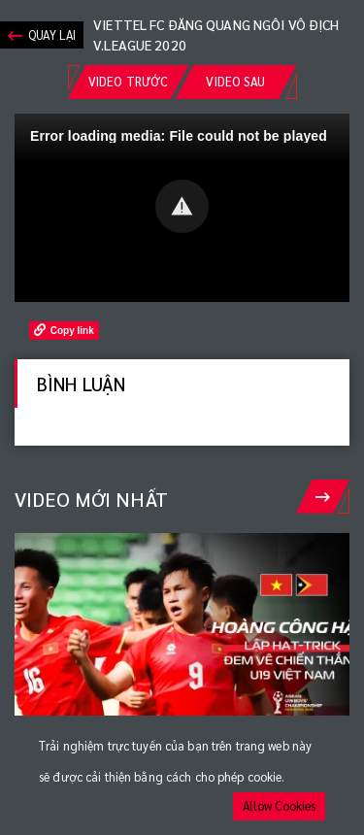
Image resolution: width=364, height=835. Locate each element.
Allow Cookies (279, 806)
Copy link (64, 330)
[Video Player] (182, 208)
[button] (182, 206)
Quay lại (42, 35)
